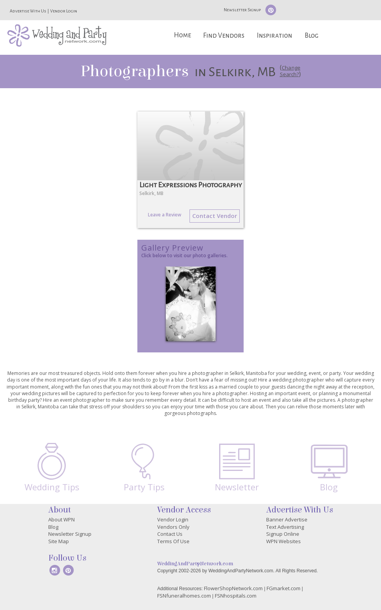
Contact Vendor (214, 216)
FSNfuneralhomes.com (184, 595)
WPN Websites (283, 541)
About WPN (61, 519)
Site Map (58, 541)
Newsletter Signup (242, 9)
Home (182, 35)
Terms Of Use (173, 541)
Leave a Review (164, 214)
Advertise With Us (28, 11)
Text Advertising (285, 526)
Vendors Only (173, 526)
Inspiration (274, 35)
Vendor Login (63, 11)
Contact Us (170, 533)
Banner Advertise (286, 519)
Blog (311, 35)
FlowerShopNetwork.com (233, 588)
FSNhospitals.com (235, 595)
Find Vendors (223, 35)
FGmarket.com (283, 588)
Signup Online (282, 533)
